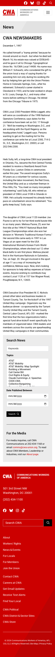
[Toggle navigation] (48, 12)
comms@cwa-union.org (25, 447)
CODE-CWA (27, 381)
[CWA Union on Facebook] (26, 3)
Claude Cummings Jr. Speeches (27, 378)
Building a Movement (27, 369)
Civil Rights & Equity (27, 375)
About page (32, 454)
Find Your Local (12, 601)
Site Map (34, 644)
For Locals (9, 556)
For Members (11, 562)
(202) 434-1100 (13, 499)
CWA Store (9, 621)
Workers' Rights (12, 543)
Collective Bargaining (27, 383)
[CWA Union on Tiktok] (45, 3)
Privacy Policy (45, 644)
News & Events (11, 549)
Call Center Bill (27, 372)
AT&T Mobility (27, 363)
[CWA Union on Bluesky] (32, 3)
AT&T (27, 360)
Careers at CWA (12, 582)
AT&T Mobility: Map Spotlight (27, 366)
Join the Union (11, 568)
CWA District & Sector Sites (18, 615)
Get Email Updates (13, 588)
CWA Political (10, 609)
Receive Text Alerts (14, 595)
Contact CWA (11, 576)
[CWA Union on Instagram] (39, 3)
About (6, 537)
